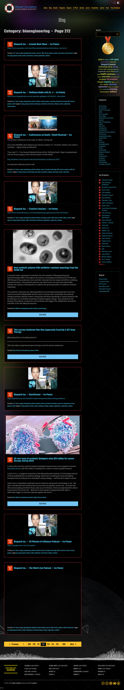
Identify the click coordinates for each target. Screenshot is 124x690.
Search (117, 34)
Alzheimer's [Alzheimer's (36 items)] (107, 60)
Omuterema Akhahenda (106, 216)
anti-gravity (103, 128)
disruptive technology (61, 101)
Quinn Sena (106, 190)
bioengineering (27, 53)
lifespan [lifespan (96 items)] (100, 82)
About (45, 8)
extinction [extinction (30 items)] (108, 71)
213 (48, 644)
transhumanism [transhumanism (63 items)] (104, 92)
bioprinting (102, 150)
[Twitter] (106, 683)
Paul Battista (106, 198)
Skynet (101, 120)
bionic (101, 148)
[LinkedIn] (110, 683)
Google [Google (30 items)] (98, 74)
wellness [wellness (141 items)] (113, 92)
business (34, 53)
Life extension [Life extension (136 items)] (112, 79)
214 (53, 644)
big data (101, 142)
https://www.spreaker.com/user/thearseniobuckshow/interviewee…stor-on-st (37, 48)
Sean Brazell (106, 238)
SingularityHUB (104, 291)
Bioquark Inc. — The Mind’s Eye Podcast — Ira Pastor (38, 568)
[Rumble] (118, 683)
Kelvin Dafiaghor (107, 203)
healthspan (37, 104)
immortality (44, 104)
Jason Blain (106, 254)
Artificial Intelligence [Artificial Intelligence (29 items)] (105, 62)
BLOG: (50, 669)
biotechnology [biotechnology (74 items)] (103, 67)
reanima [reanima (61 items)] (105, 84)
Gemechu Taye (107, 200)
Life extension (29, 56)
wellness (47, 56)
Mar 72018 (10, 136)
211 (38, 644)
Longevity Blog (104, 281)
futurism (46, 53)
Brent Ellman (106, 246)
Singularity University (106, 118)
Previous (15, 644)
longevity (50, 172)
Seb (103, 249)
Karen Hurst (106, 206)
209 (29, 644)
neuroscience (61, 53)
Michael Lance (107, 251)
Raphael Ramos (107, 236)
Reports (69, 8)
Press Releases (115, 8)
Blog (50, 8)
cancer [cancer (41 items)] (105, 69)
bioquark (15, 56)
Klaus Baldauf (16, 308)
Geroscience (103, 279)
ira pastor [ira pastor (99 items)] (102, 79)
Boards (55, 8)
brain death (38, 172)
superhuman (53, 220)
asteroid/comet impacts (107, 132)
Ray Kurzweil (103, 114)
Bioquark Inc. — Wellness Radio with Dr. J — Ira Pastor (39, 92)
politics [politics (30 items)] (101, 84)
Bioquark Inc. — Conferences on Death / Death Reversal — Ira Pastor (43, 136)
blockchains (103, 156)
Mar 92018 (10, 44)
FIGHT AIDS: (28, 671)
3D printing (102, 106)
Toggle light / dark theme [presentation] (118, 3)
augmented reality (105, 136)
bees (100, 140)
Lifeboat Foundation (16, 683)
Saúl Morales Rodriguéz (106, 184)
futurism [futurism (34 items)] (116, 71)
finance (40, 497)
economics (60, 403)
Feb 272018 (10, 394)
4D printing (102, 108)
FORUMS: (75, 674)
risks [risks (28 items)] (113, 87)
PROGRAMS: (101, 671)
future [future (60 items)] (112, 71)
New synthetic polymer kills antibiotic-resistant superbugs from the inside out (46, 269)
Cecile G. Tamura (107, 223)
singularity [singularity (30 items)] (116, 87)
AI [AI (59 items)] (103, 60)
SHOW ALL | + (102, 264)
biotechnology (31, 172)
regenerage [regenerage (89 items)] (113, 84)
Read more (42, 314)
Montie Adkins (107, 257)
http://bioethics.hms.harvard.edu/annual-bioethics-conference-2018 (33, 159)
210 (34, 644)
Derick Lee (105, 228)
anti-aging (10, 56)
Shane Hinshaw (17, 350)
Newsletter (95, 8)
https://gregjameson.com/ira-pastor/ (21, 545)
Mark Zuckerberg (104, 122)
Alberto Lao (106, 231)
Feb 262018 (10, 541)
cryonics (39, 53)
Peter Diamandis (104, 110)
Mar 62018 (10, 209)
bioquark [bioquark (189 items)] (105, 64)
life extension (70, 627)
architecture (103, 130)
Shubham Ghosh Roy (109, 187)
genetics (51, 53)
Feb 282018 (10, 331)
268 (63, 644)
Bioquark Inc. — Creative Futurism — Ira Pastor (36, 209)
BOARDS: (100, 669)
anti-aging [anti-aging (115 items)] (114, 59)
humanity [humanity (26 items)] (117, 74)
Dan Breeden (106, 192)
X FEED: (26, 669)
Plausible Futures (105, 289)
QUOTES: (100, 674)
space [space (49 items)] (100, 89)
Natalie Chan (106, 241)
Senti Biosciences (14, 469)
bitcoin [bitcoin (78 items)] (110, 67)
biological (34, 627)
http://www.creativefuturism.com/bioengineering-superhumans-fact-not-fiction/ (38, 213)
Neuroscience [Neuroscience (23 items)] (117, 82)
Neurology (55, 172)
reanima (36, 56)
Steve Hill (105, 244)
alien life (102, 126)
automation (103, 138)
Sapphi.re (34, 683)
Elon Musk (102, 116)
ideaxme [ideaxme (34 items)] (99, 77)
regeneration (41, 56)
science (69, 218)
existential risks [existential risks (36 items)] (102, 71)
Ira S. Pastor (16, 53)
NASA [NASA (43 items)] (113, 82)
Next (72, 644)
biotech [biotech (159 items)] (112, 64)
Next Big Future (104, 286)
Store (107, 8)
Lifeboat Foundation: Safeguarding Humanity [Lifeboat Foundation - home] (20, 8)
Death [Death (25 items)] (117, 69)
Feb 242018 (10, 568)
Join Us (88, 8)
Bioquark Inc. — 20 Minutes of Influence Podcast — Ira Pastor (43, 542)
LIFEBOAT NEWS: (53, 666)
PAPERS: (51, 674)
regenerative (64, 406)
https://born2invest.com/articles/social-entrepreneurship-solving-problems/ (36, 398)
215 (57, 644)
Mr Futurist (102, 284)
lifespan (57, 104)
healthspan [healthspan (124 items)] (111, 74)
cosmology (52, 101)
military (65, 218)
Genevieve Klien (107, 180)
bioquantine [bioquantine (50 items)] (113, 62)
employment (66, 403)
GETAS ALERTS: (101, 666)
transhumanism (69, 53)
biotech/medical (36, 101)
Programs (62, 8)
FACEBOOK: (27, 666)
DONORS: (75, 669)
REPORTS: (51, 671)
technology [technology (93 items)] (113, 89)
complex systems (44, 101)
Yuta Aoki (105, 225)
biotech (20, 56)
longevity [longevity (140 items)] (107, 82)
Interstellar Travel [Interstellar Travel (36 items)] (115, 77)
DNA (43, 53)
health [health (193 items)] (103, 74)
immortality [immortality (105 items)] (106, 77)
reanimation (66, 172)
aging (21, 53)
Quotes (102, 8)
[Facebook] (103, 683)
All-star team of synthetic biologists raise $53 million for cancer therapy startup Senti (44, 460)
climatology (103, 162)
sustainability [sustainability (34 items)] (106, 89)
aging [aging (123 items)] (100, 59)
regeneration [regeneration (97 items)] (102, 87)
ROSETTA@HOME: (29, 674)
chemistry (102, 160)
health (55, 53)
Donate (82, 8)
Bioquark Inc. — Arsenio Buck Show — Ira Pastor (36, 44)
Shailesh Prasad (107, 195)
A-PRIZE (75, 8)
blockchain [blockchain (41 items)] (115, 67)
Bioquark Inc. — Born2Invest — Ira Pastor (33, 395)
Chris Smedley (107, 262)
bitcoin (101, 154)
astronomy (102, 134)
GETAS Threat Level (11, 669)
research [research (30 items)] (109, 87)
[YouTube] (114, 683)
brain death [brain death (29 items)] (100, 69)
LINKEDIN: (75, 666)
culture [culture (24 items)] (115, 69)
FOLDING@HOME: (77, 671)
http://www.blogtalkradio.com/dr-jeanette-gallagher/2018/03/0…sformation (36, 96)
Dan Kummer (106, 213)
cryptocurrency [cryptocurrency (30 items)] (110, 69)
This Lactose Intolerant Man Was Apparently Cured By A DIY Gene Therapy (44, 331)
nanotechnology (42, 308)
